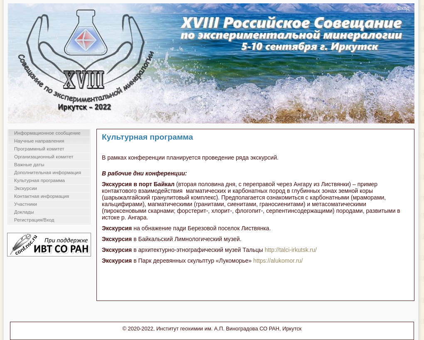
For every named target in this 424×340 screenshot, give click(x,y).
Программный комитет (39, 148)
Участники (25, 204)
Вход (403, 8)
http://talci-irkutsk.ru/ (291, 249)
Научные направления (39, 140)
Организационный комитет (44, 156)
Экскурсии (25, 188)
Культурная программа (39, 180)
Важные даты (29, 164)
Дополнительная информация (47, 172)
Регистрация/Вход (34, 219)
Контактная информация (41, 196)
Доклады (24, 211)
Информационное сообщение (47, 133)
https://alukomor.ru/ (278, 260)
